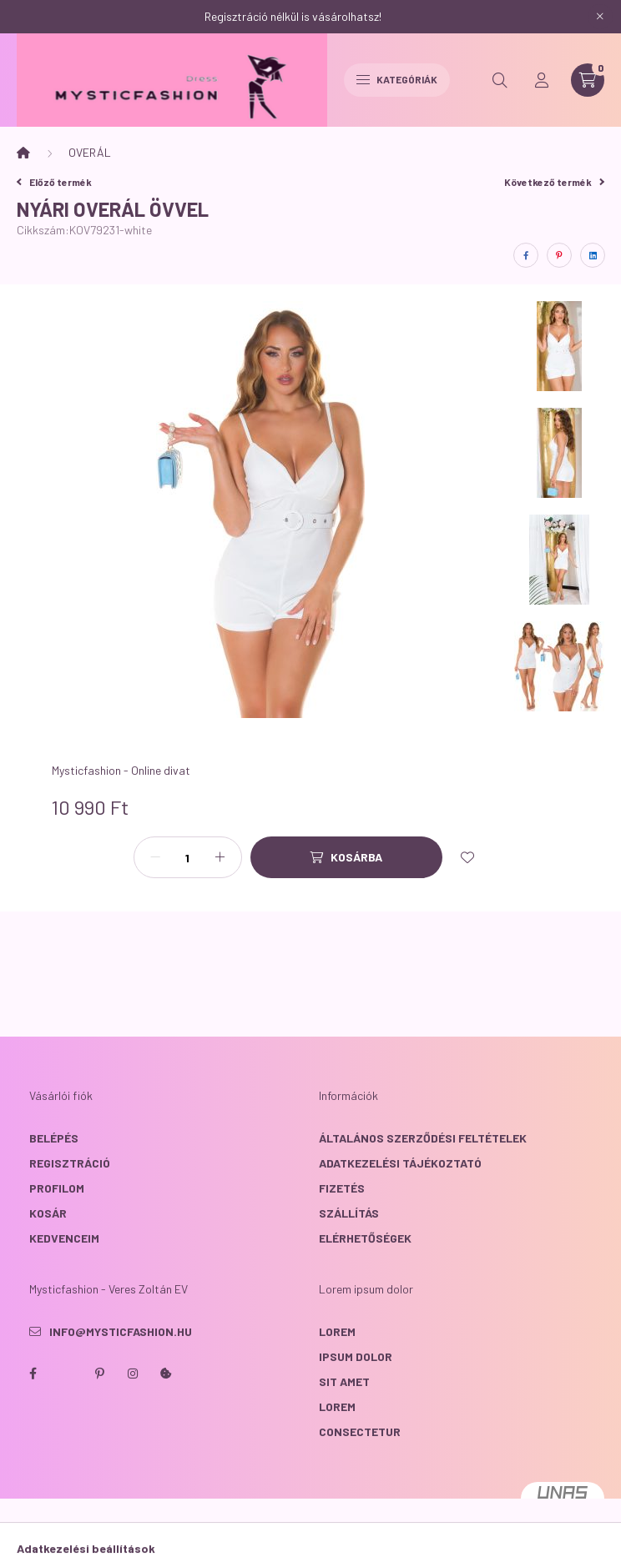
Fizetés (342, 1188)
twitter (66, 1373)
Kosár (48, 1213)
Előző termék (54, 182)
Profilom (56, 1188)
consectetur (360, 1431)
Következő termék (554, 182)
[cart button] (587, 80)
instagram (132, 1373)
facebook (32, 1373)
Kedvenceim (64, 1238)
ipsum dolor (355, 1356)
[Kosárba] (346, 857)
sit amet (344, 1381)
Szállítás (349, 1213)
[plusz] (220, 857)
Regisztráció (69, 1163)
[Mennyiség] (187, 857)
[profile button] (541, 80)
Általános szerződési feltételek (423, 1138)
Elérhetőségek (365, 1238)
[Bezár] (600, 16)
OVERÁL (89, 152)
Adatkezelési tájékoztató (400, 1163)
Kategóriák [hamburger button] (396, 79)
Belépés (53, 1138)
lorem (337, 1331)
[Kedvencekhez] (467, 857)
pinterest (99, 1373)
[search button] (500, 80)
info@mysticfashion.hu (120, 1331)
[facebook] (525, 255)
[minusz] (155, 857)
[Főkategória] (23, 152)
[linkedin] (592, 255)
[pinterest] (559, 255)
